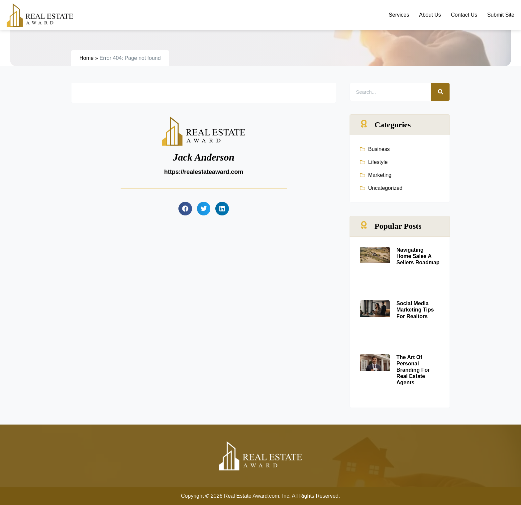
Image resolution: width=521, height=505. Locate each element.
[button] (185, 208)
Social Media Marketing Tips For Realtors (415, 310)
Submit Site (500, 15)
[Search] (440, 92)
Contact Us (464, 15)
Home (86, 58)
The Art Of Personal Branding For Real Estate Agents (413, 370)
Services (399, 15)
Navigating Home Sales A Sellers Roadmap (418, 256)
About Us (430, 15)
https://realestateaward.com (203, 172)
